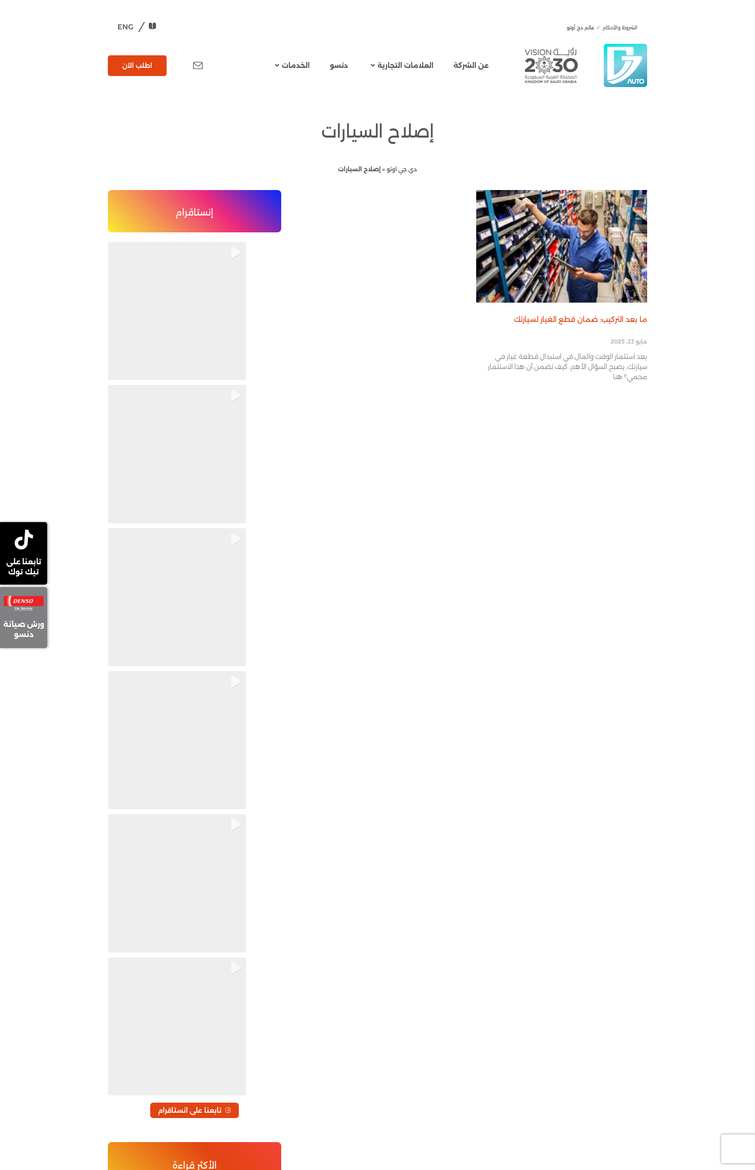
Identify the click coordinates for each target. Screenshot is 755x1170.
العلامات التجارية (402, 65)
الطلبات (129, 929)
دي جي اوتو (402, 169)
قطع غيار (313, 948)
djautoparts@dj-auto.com (152, 1101)
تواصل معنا (136, 918)
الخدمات (292, 65)
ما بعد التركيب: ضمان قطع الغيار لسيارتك (580, 319)
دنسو (339, 65)
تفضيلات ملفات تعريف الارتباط (175, 966)
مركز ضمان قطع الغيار (152, 941)
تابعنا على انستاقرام (194, 375)
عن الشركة (471, 65)
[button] (135, 269)
